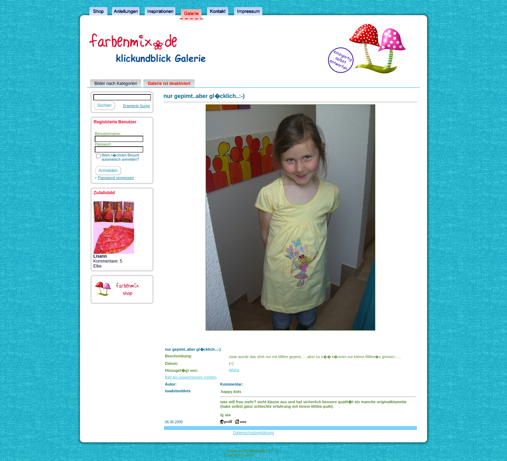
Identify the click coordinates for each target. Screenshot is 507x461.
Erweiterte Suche (136, 106)
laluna (234, 370)
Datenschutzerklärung (253, 432)
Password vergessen (116, 178)
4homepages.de (269, 455)
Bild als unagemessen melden (191, 377)
